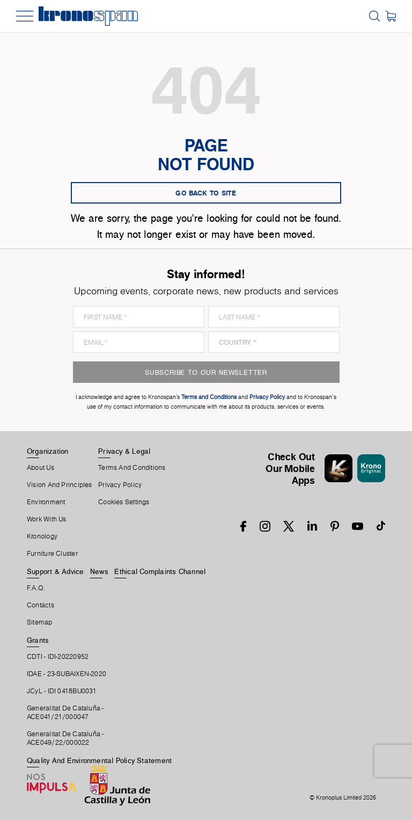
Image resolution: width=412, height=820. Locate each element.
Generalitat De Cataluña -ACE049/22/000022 (65, 738)
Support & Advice (55, 571)
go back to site (206, 193)
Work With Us (47, 519)
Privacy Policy (120, 485)
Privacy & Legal (124, 451)
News (99, 571)
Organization (48, 451)
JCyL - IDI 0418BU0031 (62, 691)
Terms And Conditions (131, 467)
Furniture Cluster (52, 553)
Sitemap (40, 622)
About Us (40, 467)
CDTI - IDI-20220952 (58, 656)
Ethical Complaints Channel (159, 571)
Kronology (42, 536)
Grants (38, 640)
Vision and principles (59, 485)
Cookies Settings (124, 502)
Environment (46, 502)
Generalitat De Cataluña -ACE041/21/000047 (65, 712)
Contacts (40, 605)
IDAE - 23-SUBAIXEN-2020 (66, 674)
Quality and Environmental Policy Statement (99, 760)
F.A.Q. (36, 588)
